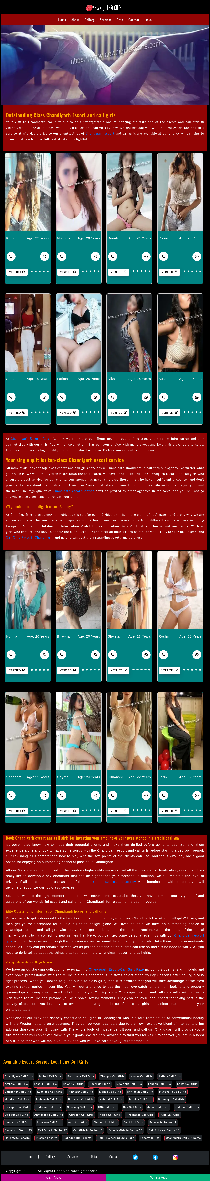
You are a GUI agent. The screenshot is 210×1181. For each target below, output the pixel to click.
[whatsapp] (44, 256)
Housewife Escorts (17, 1138)
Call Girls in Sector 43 (87, 1130)
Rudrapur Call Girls (48, 1107)
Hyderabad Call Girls (140, 1114)
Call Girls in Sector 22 (52, 1130)
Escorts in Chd (150, 1138)
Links (148, 19)
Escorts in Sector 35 (18, 1130)
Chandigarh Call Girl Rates (183, 1138)
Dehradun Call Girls (140, 1091)
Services (106, 19)
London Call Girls (159, 1084)
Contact (133, 19)
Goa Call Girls (132, 1107)
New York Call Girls (129, 1084)
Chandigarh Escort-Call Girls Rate (116, 969)
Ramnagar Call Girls (171, 1099)
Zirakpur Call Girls (112, 1076)
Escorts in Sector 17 (162, 1122)
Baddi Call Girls (100, 1084)
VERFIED (18, 272)
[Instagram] (175, 1155)
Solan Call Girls (73, 1084)
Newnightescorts (84, 1171)
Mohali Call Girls (50, 1076)
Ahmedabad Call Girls (48, 1114)
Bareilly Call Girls (140, 1099)
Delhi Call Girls (133, 1122)
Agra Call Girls (77, 1122)
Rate (120, 19)
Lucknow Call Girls (49, 1122)
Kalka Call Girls (187, 1084)
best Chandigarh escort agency (110, 881)
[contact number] (11, 256)
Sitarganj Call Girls (79, 1107)
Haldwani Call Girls (80, 1099)
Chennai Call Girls (105, 1122)
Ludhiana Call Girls (49, 1091)
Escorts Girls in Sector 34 (125, 1130)
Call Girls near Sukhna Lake (116, 1138)
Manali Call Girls (110, 1091)
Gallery (89, 19)
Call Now (53, 1177)
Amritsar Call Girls (81, 1091)
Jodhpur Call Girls (187, 1107)
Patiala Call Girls (170, 1076)
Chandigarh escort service (73, 491)
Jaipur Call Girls (158, 1107)
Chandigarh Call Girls (19, 1076)
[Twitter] (136, 1155)
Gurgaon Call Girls (81, 1114)
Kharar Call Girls (141, 1076)
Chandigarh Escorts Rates (31, 438)
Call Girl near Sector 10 (164, 1130)
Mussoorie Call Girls (172, 1091)
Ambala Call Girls (16, 1084)
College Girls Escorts (77, 1138)
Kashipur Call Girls (17, 1107)
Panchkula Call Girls (80, 1076)
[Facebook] (156, 1155)
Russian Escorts (46, 1138)
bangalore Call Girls (18, 1122)
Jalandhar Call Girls (18, 1091)
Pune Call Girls (170, 1114)
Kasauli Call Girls (45, 1084)
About (75, 19)
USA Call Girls (107, 1107)
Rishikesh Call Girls (49, 1099)
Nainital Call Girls (111, 1099)
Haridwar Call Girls (17, 1099)
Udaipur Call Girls (16, 1114)
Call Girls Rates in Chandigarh (29, 537)
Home (62, 19)
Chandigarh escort (100, 133)
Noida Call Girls (110, 1114)
